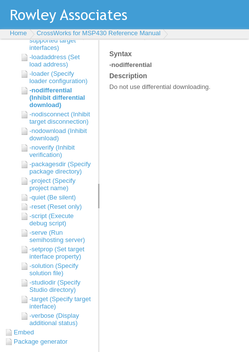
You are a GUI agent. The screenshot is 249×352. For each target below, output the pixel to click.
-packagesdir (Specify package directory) (60, 167)
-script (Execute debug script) (51, 219)
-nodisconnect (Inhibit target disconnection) (59, 117)
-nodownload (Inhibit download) (58, 134)
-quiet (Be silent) (52, 197)
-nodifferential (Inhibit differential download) (57, 98)
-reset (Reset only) (55, 206)
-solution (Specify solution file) (53, 269)
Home (18, 33)
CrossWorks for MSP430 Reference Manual (99, 33)
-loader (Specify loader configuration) (58, 77)
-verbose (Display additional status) (54, 319)
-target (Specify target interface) (60, 302)
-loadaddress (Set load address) (54, 60)
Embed (24, 332)
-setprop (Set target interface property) (56, 252)
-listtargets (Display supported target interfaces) (56, 40)
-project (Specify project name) (52, 184)
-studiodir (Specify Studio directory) (54, 286)
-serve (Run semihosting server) (57, 236)
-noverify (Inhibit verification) (52, 151)
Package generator (41, 341)
